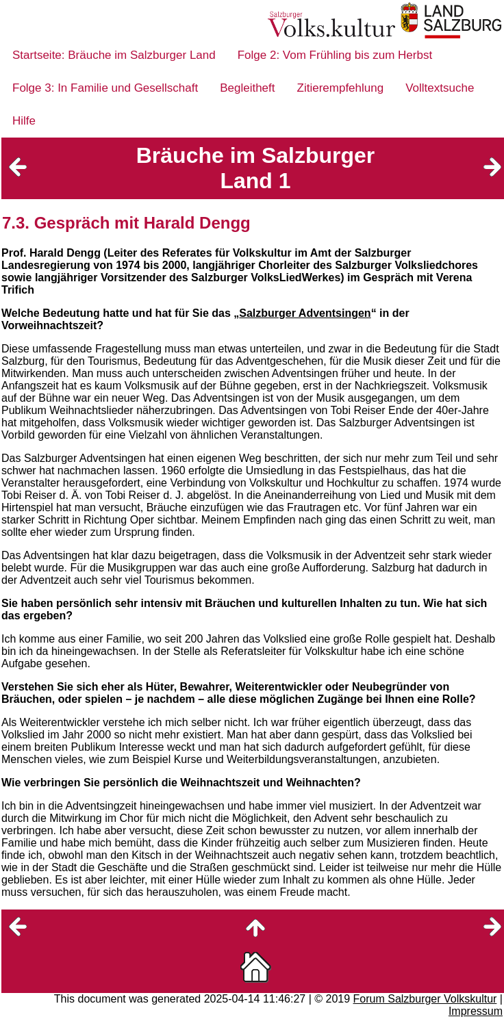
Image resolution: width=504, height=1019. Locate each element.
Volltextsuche (439, 87)
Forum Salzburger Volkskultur (425, 999)
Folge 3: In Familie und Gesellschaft (105, 87)
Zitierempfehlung (340, 87)
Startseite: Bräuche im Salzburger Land (114, 55)
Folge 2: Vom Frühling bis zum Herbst (335, 55)
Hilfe (24, 120)
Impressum (476, 1011)
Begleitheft (247, 87)
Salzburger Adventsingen (304, 313)
